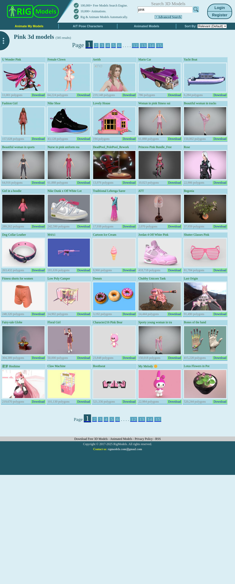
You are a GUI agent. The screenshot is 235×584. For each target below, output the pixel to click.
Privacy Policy (144, 438)
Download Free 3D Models (91, 438)
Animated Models (121, 438)
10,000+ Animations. (93, 11)
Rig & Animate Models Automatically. (104, 17)
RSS (158, 438)
